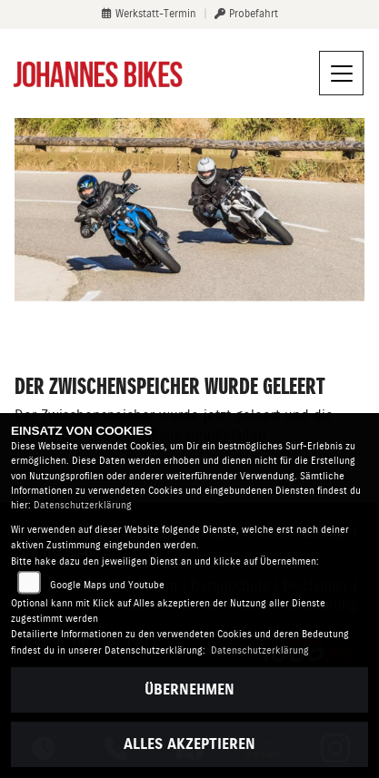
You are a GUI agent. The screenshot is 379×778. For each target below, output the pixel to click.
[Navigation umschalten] (341, 73)
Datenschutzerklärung (83, 505)
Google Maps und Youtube (107, 585)
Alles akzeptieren (189, 744)
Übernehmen (189, 689)
